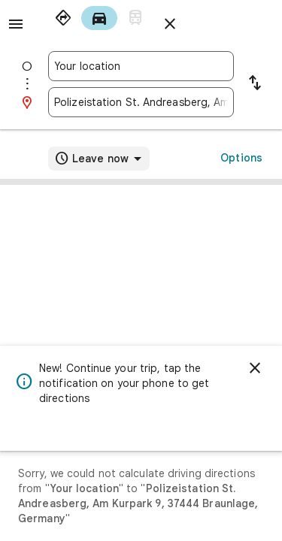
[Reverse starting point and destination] (255, 84)
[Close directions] (170, 24)
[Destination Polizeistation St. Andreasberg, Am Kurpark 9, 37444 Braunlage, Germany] (141, 102)
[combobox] (141, 66)
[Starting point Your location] (141, 66)
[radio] (63, 18)
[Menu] (16, 24)
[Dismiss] (255, 368)
